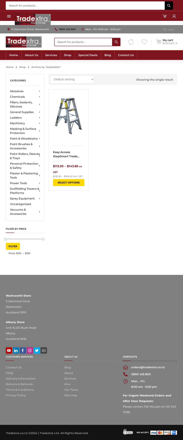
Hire (67, 384)
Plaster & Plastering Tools (25, 175)
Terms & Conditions (20, 389)
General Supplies (25, 112)
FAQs (9, 373)
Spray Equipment (25, 198)
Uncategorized (20, 204)
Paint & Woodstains (25, 138)
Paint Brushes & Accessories (25, 146)
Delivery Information (21, 378)
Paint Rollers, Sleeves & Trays (25, 156)
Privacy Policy (16, 395)
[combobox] (89, 5)
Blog (67, 367)
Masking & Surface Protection (25, 131)
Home (10, 67)
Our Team (71, 389)
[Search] (169, 5)
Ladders (25, 118)
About (68, 373)
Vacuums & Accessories (25, 211)
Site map (70, 395)
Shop (22, 67)
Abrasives (25, 91)
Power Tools (25, 183)
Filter (13, 246)
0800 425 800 (67, 29)
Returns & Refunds (19, 384)
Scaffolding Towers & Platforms (25, 191)
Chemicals (25, 97)
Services (70, 378)
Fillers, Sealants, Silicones (25, 104)
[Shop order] (72, 79)
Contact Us (14, 367)
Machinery (25, 123)
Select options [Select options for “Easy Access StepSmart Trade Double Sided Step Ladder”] (69, 182)
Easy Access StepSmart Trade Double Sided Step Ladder (66, 154)
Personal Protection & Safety (25, 165)
